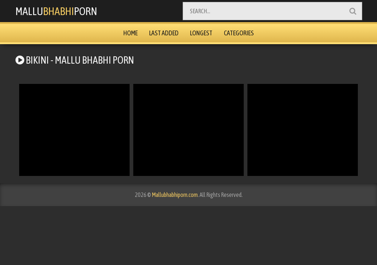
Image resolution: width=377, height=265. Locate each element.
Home (130, 33)
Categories (239, 33)
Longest (201, 33)
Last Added (164, 33)
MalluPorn (56, 11)
